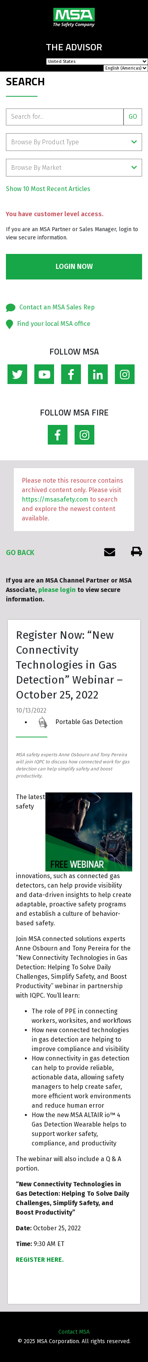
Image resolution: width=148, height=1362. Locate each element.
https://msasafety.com (55, 499)
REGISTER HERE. (40, 1259)
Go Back (20, 552)
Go (133, 116)
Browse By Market (74, 168)
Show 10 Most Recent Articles (48, 189)
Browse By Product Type (74, 142)
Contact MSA (74, 1332)
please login (57, 590)
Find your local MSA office (53, 323)
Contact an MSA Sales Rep (57, 307)
